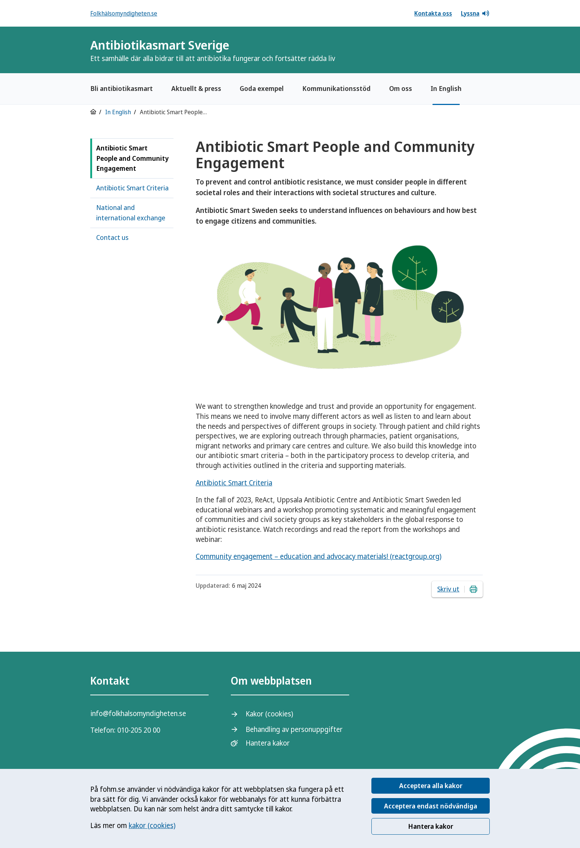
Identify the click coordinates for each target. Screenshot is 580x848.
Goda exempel (262, 88)
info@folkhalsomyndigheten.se (138, 713)
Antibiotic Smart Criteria (132, 187)
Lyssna (475, 13)
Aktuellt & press (196, 88)
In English (446, 88)
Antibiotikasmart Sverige (212, 50)
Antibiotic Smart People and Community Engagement (132, 158)
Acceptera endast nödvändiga (430, 805)
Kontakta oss (433, 13)
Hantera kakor (430, 826)
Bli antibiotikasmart (121, 88)
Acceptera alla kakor (430, 785)
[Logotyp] (471, 50)
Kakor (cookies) (269, 714)
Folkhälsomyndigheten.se (123, 13)
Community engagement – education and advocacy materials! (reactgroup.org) (318, 556)
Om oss (400, 88)
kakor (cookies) (152, 825)
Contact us (112, 237)
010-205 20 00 (138, 730)
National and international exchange (130, 212)
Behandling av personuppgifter (294, 729)
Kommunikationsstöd (336, 88)
